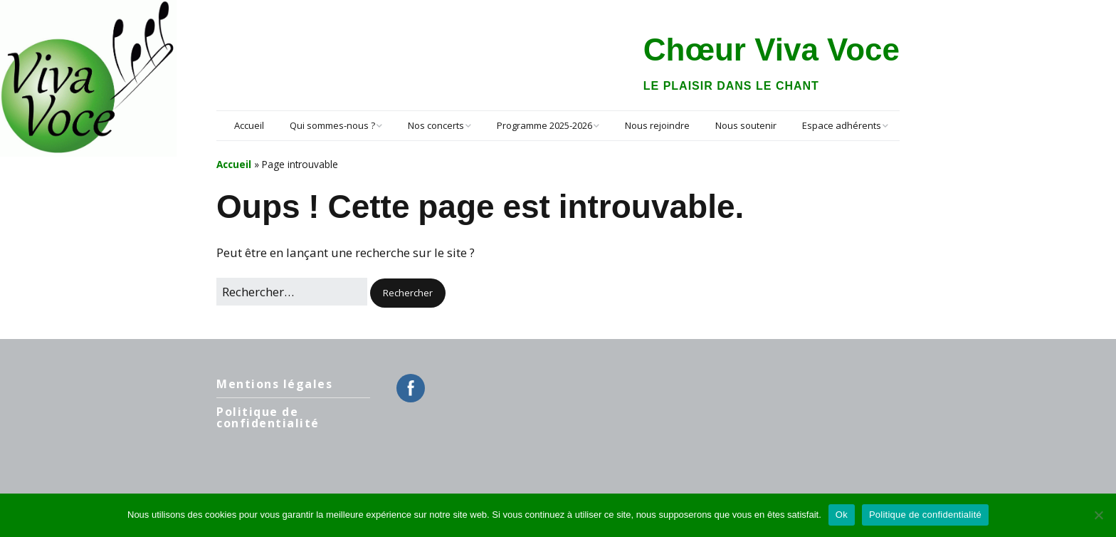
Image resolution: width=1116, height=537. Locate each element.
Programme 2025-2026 (544, 125)
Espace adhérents (841, 125)
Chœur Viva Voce (771, 49)
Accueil (249, 125)
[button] (408, 293)
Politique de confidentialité (268, 417)
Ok (842, 514)
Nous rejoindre (657, 125)
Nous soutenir (746, 125)
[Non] (1098, 515)
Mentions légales (274, 384)
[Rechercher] (291, 292)
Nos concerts (436, 125)
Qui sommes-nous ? (332, 125)
